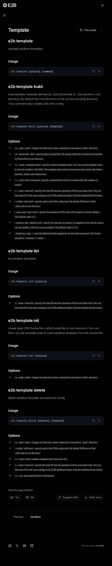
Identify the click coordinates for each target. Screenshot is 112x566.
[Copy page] (88, 30)
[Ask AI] (99, 71)
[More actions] (107, 5)
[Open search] (96, 5)
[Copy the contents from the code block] (94, 71)
